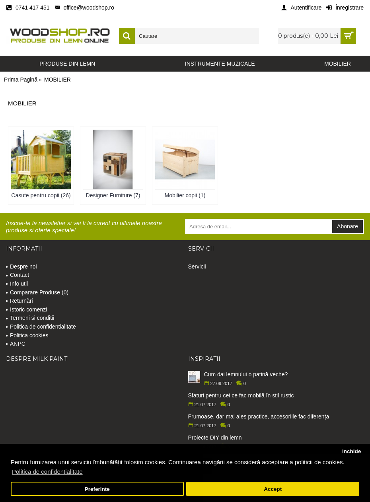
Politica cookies (27, 335)
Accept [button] (273, 489)
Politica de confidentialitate (41, 326)
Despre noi (21, 266)
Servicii (197, 266)
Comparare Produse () (37, 292)
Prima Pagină (20, 79)
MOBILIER (57, 79)
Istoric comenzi (26, 309)
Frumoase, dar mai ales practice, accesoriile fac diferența (258, 416)
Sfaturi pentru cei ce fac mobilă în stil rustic (241, 395)
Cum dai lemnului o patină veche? (246, 374)
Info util (17, 283)
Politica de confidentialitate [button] (47, 471)
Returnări (19, 301)
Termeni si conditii (30, 318)
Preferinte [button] (97, 489)
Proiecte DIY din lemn (215, 437)
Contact (17, 275)
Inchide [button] (351, 451)
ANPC (15, 344)
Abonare (347, 226)
